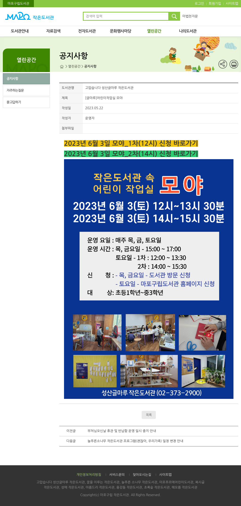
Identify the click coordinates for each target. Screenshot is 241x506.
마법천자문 (190, 16)
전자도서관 (87, 31)
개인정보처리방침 (88, 474)
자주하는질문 (15, 90)
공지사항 (12, 78)
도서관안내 (19, 31)
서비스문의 (117, 474)
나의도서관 (188, 31)
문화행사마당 (120, 31)
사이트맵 (232, 3)
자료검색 (53, 31)
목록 (149, 415)
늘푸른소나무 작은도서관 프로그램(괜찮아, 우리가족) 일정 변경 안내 (135, 441)
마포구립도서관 (18, 3)
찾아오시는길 (142, 474)
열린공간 (154, 31)
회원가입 (215, 3)
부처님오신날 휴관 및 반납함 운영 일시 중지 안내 (122, 431)
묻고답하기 (14, 102)
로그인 (199, 3)
